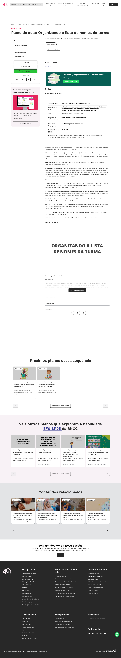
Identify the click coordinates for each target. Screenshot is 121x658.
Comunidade (95, 3)
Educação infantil (28, 582)
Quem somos (26, 624)
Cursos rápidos (93, 590)
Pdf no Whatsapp (25, 71)
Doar (61, 555)
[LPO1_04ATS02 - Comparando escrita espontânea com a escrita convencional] (73, 441)
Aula (17, 49)
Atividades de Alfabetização (64, 596)
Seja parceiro (26, 630)
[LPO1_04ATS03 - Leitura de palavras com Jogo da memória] (98, 441)
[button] (107, 474)
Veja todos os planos (75, 38)
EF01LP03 (50, 463)
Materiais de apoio (20, 52)
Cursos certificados (82, 4)
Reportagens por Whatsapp (31, 605)
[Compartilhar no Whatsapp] (23, 79)
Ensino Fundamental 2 (95, 585)
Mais (103, 4)
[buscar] (41, 4)
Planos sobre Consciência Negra (66, 582)
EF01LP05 (48, 66)
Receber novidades (97, 619)
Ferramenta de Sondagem (64, 579)
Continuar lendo (77, 290)
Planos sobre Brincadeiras (64, 587)
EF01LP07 (47, 464)
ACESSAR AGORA (25, 123)
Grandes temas (27, 576)
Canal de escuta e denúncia (64, 627)
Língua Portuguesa (59, 24)
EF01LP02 (44, 463)
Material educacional (62, 590)
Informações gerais (21, 45)
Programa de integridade (63, 621)
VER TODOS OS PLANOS (60, 474)
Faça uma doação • (28, 633)
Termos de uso (60, 618)
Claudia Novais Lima (53, 50)
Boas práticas (50, 4)
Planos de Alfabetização (63, 584)
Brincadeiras (26, 590)
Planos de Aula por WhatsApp (65, 593)
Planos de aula (22, 24)
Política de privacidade (62, 624)
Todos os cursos (93, 573)
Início (12, 24)
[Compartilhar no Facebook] (28, 79)
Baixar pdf (25, 67)
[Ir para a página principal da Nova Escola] (5, 6)
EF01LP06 (25, 463)
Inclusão (25, 587)
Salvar (25, 62)
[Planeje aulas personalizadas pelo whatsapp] (117, 634)
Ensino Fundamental (37, 24)
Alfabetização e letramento (97, 582)
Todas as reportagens (29, 573)
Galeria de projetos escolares (32, 602)
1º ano (48, 24)
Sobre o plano (19, 56)
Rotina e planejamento (96, 587)
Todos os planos (60, 576)
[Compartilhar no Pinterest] (34, 79)
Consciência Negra (28, 579)
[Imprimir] (17, 79)
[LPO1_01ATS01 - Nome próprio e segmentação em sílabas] (23, 441)
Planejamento (26, 593)
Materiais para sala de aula (65, 4)
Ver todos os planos (60, 406)
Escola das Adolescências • (31, 599)
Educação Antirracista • (96, 576)
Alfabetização (26, 585)
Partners (25, 636)
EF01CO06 (103, 464)
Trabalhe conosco (28, 627)
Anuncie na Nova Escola (30, 638)
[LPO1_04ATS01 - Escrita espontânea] (48, 441)
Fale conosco (26, 621)
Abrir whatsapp (71, 81)
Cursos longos (93, 593)
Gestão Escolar (27, 596)
